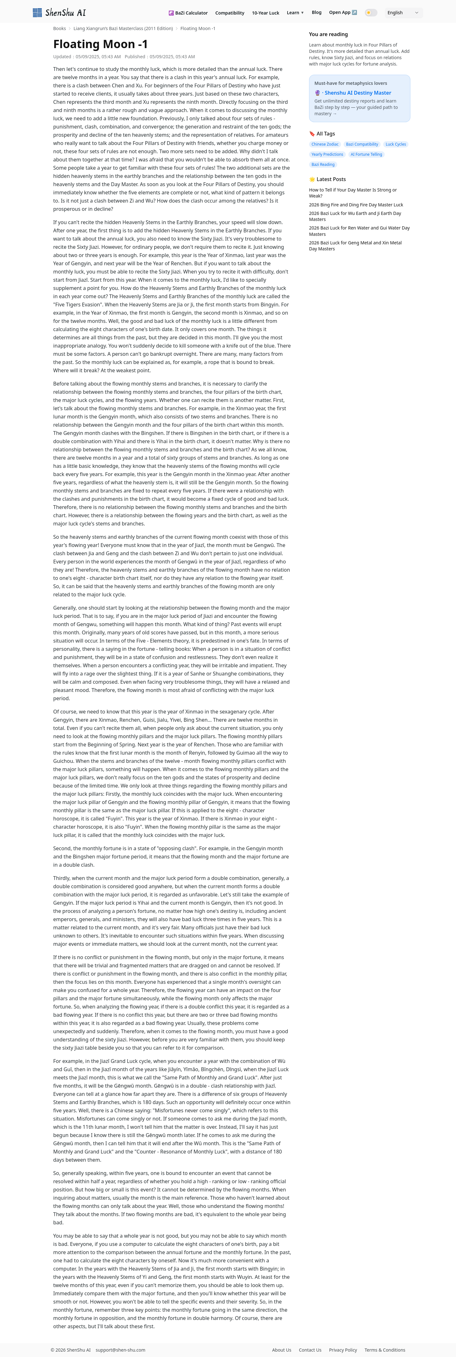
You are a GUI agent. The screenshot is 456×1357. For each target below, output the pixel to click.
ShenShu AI (79, 1350)
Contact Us (310, 1350)
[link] (60, 12)
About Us (281, 1350)
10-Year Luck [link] (265, 13)
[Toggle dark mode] (371, 12)
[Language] (404, 13)
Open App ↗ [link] (343, 12)
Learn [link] (295, 12)
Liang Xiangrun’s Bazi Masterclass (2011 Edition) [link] (123, 28)
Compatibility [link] (229, 13)
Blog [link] (317, 12)
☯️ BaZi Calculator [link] (188, 13)
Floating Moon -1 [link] (198, 28)
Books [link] (59, 28)
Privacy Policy (343, 1350)
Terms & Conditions (385, 1350)
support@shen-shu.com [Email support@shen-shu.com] (120, 1350)
